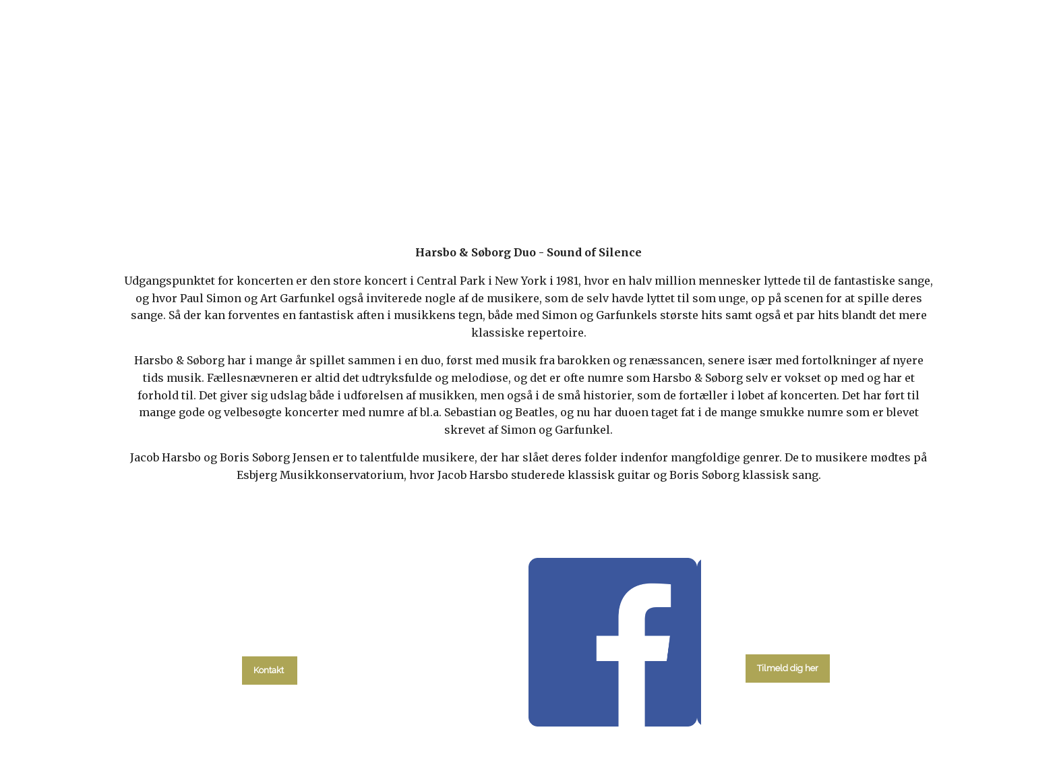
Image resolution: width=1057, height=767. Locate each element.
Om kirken (691, 177)
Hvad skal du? (304, 177)
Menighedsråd (599, 177)
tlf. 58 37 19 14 (270, 640)
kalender (401, 177)
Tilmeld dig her (787, 668)
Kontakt (767, 177)
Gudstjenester (494, 177)
